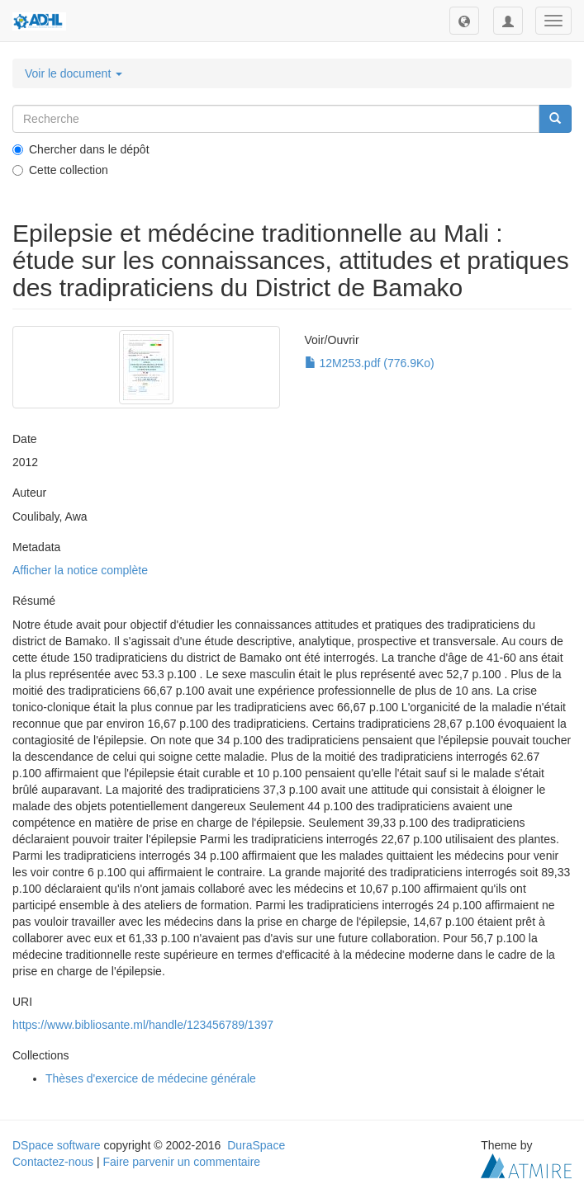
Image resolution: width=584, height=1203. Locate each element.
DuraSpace (256, 1145)
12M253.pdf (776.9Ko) (369, 363)
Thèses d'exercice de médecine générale (150, 1078)
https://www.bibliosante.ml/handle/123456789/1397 (142, 1024)
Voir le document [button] (73, 73)
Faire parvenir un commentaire (181, 1161)
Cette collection (60, 170)
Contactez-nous (52, 1161)
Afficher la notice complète (80, 570)
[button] (464, 21)
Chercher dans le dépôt (81, 149)
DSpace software (56, 1145)
